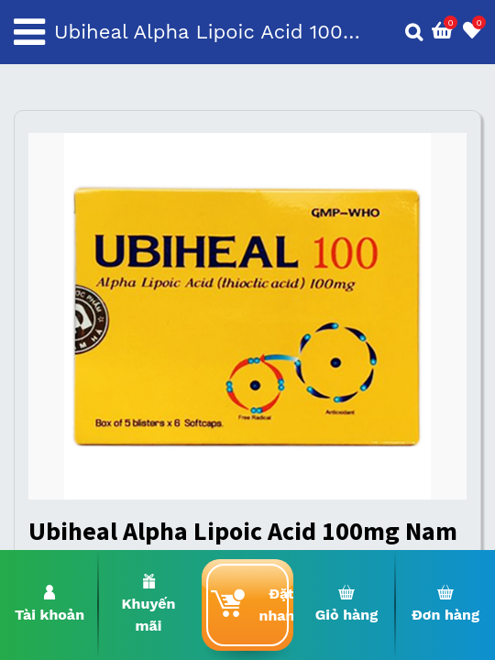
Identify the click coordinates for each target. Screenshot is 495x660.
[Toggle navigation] (29, 32)
